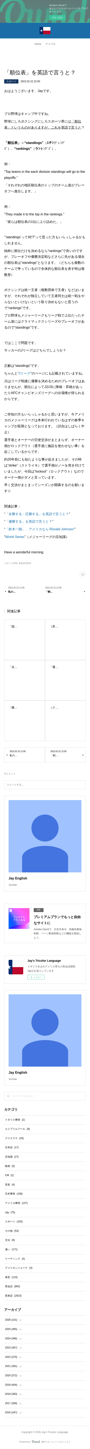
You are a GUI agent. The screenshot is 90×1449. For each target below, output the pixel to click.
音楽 (10, 1184)
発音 (11, 1277)
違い (11, 1249)
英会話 (12, 1286)
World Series (14, 537)
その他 (12, 1230)
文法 (10, 1240)
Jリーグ (24, 373)
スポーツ (11, 81)
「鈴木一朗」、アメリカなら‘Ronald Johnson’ (40, 529)
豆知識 (12, 1156)
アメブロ (50, 44)
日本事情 (14, 1193)
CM (9, 1175)
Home (38, 44)
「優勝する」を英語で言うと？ (28, 521)
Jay (10, 1212)
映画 (10, 1166)
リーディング (15, 1258)
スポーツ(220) (10, 563)
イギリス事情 (15, 1119)
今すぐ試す (57, 17)
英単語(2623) (25, 563)
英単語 (13, 1295)
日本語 (12, 1147)
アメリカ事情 (16, 1203)
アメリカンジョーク (18, 1267)
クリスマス (14, 1138)
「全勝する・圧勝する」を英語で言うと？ (37, 514)
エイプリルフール (17, 1128)
